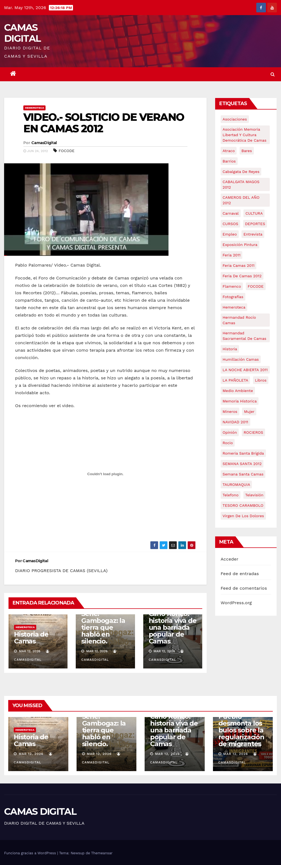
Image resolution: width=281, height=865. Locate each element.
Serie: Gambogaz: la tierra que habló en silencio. (103, 627)
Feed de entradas (240, 573)
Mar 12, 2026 (31, 754)
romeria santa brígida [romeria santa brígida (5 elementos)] (243, 453)
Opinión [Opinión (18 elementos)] (230, 432)
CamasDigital (44, 142)
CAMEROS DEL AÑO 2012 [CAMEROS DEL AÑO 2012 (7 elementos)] (241, 200)
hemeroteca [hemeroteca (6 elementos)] (234, 307)
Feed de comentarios (244, 588)
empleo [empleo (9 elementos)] (230, 234)
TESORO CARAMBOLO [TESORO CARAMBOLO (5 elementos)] (243, 505)
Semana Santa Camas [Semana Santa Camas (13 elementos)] (243, 474)
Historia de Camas (31, 637)
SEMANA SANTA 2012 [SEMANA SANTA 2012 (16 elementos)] (242, 463)
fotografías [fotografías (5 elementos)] (233, 297)
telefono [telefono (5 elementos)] (230, 495)
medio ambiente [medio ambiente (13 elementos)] (238, 390)
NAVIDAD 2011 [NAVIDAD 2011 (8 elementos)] (235, 422)
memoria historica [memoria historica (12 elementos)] (240, 401)
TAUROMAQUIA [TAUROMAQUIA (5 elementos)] (236, 484)
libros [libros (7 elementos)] (260, 380)
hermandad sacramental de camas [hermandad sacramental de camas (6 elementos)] (244, 336)
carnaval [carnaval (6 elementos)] (231, 213)
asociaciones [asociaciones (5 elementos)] (235, 119)
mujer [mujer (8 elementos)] (249, 411)
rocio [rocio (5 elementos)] (228, 443)
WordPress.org (236, 602)
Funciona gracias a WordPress (30, 853)
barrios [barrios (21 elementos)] (229, 161)
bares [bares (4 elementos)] (246, 151)
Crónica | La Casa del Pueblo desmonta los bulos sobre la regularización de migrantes (241, 723)
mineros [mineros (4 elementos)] (230, 411)
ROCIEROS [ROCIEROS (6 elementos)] (253, 432)
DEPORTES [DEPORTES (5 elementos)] (255, 224)
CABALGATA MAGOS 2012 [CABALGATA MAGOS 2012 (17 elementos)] (241, 184)
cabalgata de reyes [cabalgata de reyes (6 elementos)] (241, 171)
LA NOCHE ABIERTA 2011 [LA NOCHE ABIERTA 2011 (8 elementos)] (245, 370)
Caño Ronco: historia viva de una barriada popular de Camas (172, 627)
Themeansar (102, 853)
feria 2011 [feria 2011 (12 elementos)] (231, 255)
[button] (273, 74)
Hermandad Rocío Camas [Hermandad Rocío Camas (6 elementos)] (239, 320)
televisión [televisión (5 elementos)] (254, 495)
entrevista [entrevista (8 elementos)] (252, 234)
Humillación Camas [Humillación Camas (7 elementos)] (241, 359)
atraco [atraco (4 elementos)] (229, 151)
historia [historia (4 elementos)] (230, 349)
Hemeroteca (34, 107)
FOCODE (67, 151)
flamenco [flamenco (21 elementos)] (232, 286)
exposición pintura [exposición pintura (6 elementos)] (240, 244)
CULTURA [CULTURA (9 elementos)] (254, 213)
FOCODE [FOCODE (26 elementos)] (256, 286)
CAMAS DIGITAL (22, 33)
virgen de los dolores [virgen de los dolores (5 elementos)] (243, 516)
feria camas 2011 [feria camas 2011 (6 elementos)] (238, 265)
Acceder (229, 559)
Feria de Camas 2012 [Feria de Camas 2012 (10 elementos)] (242, 276)
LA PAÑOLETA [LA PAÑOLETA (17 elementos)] (235, 380)
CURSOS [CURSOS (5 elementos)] (230, 224)
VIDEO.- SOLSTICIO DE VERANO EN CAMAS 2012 (103, 123)
